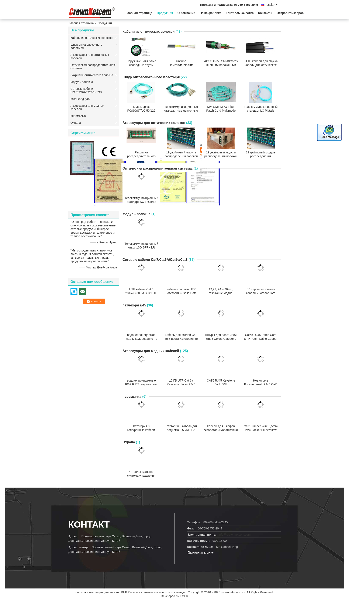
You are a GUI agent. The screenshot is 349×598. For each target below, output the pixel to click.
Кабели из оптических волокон (91, 37)
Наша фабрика (210, 13)
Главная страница (139, 13)
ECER (184, 596)
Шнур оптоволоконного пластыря (86, 46)
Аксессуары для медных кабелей (87, 107)
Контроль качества (240, 13)
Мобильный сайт (200, 553)
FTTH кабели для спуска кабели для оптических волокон (261, 64)
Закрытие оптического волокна (91, 75)
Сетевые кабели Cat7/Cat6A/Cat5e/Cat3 (86, 90)
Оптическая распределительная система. (92, 66)
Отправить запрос (290, 13)
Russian (270, 4)
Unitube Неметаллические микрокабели (181, 64)
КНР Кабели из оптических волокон (145, 592)
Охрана (75, 122)
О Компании (186, 13)
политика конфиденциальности (97, 592)
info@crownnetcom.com (234, 534)
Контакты (265, 13)
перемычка (78, 116)
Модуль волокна (81, 82)
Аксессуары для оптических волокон (89, 56)
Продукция (165, 13)
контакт (89, 524)
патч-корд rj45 (80, 99)
